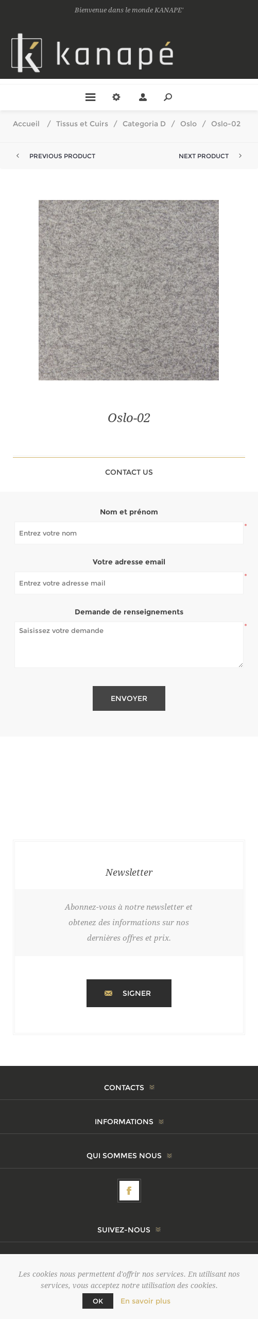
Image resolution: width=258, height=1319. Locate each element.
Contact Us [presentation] (129, 472)
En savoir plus (145, 1301)
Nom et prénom (129, 511)
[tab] (129, 472)
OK (98, 1301)
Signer (137, 993)
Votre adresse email (129, 561)
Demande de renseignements (129, 611)
